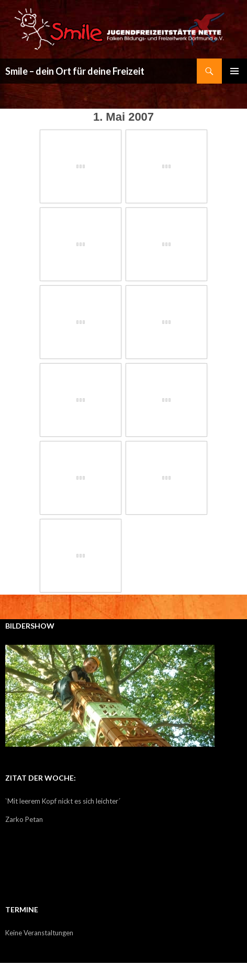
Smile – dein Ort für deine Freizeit (74, 71)
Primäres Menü (234, 71)
